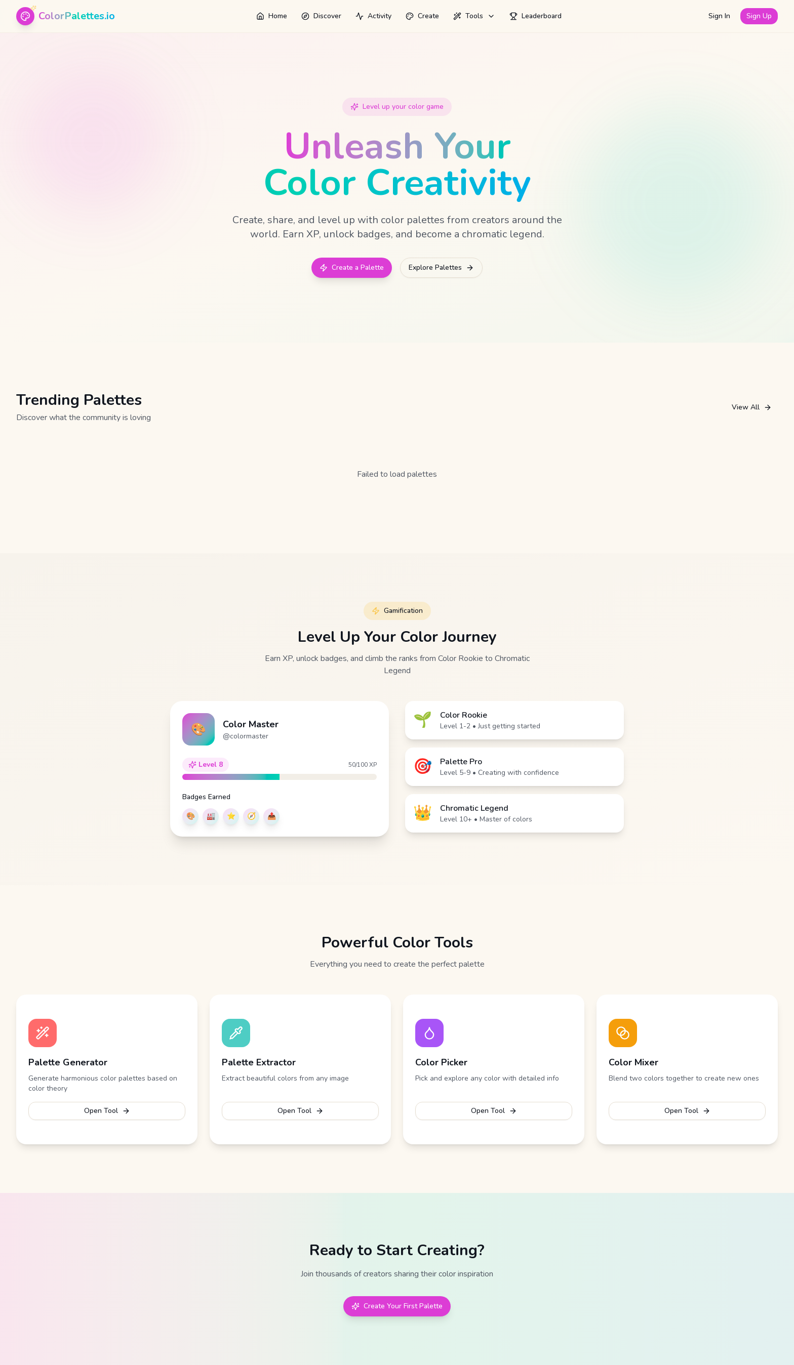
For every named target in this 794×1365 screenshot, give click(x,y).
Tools (474, 16)
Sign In (719, 16)
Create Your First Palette (397, 1306)
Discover (321, 16)
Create (422, 16)
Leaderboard (535, 16)
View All (752, 407)
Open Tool (107, 1110)
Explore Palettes (441, 267)
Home (271, 16)
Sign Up (759, 16)
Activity (373, 16)
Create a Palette (352, 267)
